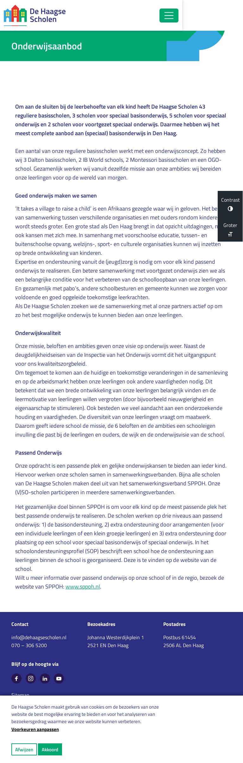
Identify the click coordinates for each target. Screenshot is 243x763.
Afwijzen (24, 749)
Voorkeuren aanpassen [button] (35, 729)
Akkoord (50, 749)
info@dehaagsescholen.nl (38, 637)
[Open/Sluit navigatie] (222, 15)
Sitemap (20, 695)
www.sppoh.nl (82, 587)
